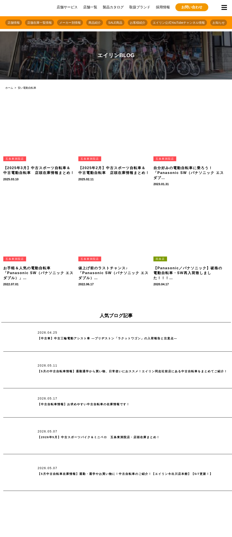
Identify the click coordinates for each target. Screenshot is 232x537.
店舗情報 (13, 22)
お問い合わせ (191, 7)
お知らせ (218, 22)
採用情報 (163, 7)
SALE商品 (115, 22)
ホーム (9, 87)
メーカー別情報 (70, 22)
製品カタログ (113, 7)
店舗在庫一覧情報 (39, 22)
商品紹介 (94, 22)
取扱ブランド (139, 7)
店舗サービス (67, 7)
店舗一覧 (90, 7)
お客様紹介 (137, 22)
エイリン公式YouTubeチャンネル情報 (179, 22)
